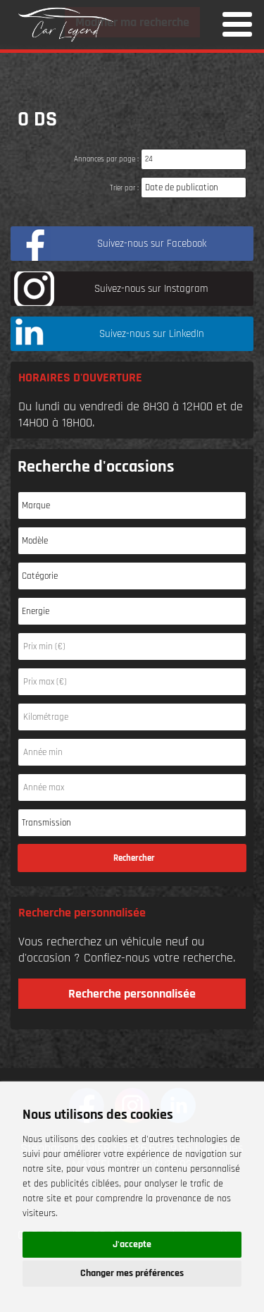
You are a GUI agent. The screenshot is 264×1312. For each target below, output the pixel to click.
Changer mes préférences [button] (132, 1273)
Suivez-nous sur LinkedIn (151, 334)
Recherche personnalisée (132, 994)
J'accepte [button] (132, 1244)
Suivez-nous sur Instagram (151, 288)
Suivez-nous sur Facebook (151, 243)
